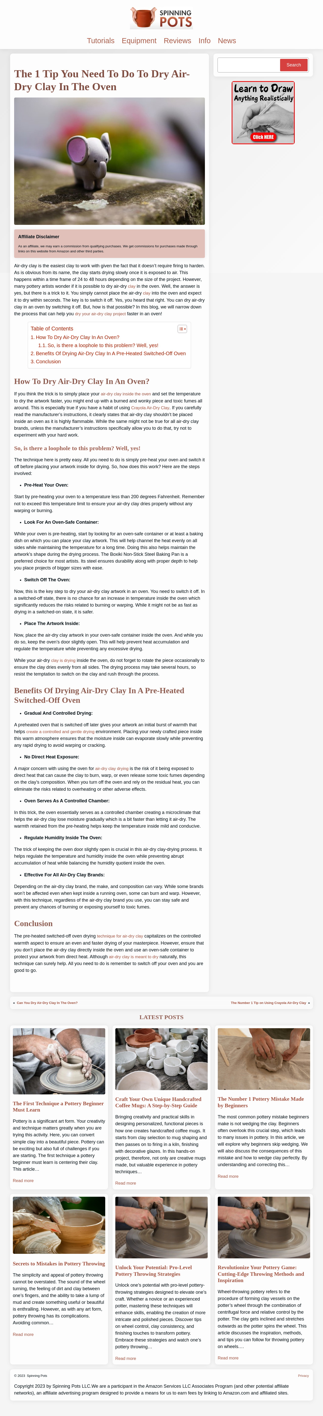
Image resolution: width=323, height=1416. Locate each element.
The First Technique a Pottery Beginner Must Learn (51, 1108)
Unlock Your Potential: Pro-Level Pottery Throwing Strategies (158, 1280)
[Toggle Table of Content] (180, 329)
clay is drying (64, 660)
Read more (24, 1182)
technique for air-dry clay (122, 936)
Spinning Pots (37, 1386)
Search (294, 64)
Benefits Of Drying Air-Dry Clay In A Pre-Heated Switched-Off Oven (111, 353)
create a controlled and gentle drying (63, 731)
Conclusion (48, 361)
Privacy (303, 1386)
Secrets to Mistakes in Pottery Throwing (51, 1276)
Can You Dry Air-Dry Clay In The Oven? (48, 1003)
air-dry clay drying (113, 768)
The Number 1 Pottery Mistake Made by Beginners (258, 1103)
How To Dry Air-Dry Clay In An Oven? (77, 337)
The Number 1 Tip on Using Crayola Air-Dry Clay (267, 1003)
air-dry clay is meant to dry (136, 956)
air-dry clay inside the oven (128, 393)
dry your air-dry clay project (102, 313)
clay (132, 286)
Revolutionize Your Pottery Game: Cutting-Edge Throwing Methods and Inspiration (262, 1284)
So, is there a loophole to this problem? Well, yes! (103, 345)
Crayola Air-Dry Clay (151, 407)
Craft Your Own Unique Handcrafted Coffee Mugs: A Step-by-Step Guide (160, 1107)
